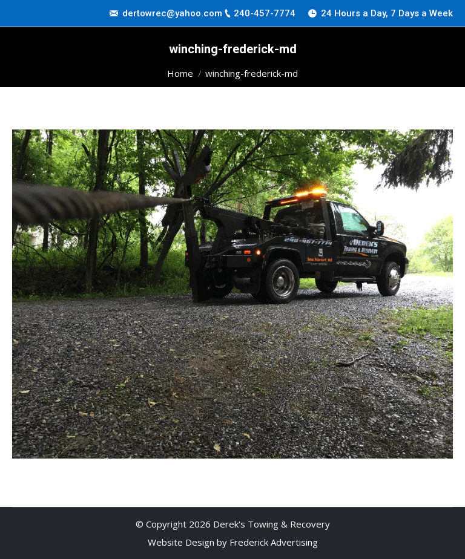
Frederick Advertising (273, 542)
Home (180, 73)
